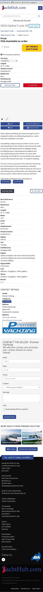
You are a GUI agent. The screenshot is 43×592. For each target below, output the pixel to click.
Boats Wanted (6, 542)
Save (4, 405)
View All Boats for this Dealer (12, 320)
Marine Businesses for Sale (11, 511)
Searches (16, 2)
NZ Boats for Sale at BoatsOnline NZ (13, 493)
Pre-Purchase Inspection (10, 55)
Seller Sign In (36, 588)
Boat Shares (6, 514)
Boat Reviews (6, 534)
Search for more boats (27, 449)
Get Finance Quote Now (32, 47)
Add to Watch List (32, 124)
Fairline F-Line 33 (23, 35)
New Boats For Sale (7, 31)
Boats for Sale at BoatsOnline (11, 491)
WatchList (26, 2)
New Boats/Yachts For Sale (10, 463)
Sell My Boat (5, 2)
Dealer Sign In (6, 524)
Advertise (5, 529)
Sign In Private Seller (8, 539)
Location (6, 383)
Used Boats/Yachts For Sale (11, 466)
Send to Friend (33, 128)
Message (6, 392)
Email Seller (10, 85)
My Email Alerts (6, 483)
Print (10, 124)
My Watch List (6, 481)
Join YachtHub (6, 527)
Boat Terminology (7, 509)
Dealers (4, 521)
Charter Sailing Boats (8, 499)
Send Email (9, 417)
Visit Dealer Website (9, 317)
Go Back (11, 449)
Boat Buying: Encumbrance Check (12, 486)
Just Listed (5, 471)
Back (10, 128)
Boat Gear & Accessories (10, 478)
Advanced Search (21, 20)
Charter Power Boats (8, 501)
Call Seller (32, 85)
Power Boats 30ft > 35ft (24, 31)
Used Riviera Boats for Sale (10, 516)
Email (5, 366)
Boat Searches (6, 476)
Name (5, 357)
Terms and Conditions (9, 549)
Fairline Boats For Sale (8, 35)
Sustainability (6, 506)
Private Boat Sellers (8, 537)
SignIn (32, 2)
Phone (5, 375)
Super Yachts (6, 468)
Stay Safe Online (7, 547)
